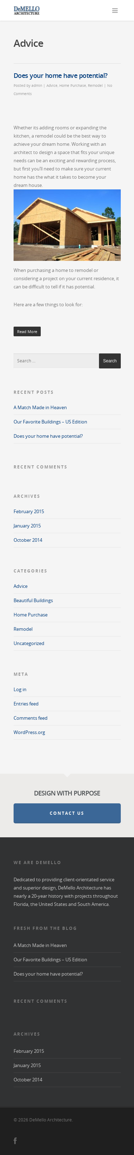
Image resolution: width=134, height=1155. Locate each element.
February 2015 (29, 511)
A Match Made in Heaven (40, 407)
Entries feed (26, 703)
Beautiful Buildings (33, 600)
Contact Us (67, 813)
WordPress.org (29, 732)
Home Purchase (72, 85)
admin (36, 85)
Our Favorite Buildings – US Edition (50, 421)
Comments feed (31, 718)
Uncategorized (29, 643)
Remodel (95, 85)
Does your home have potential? (61, 75)
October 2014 (28, 540)
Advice (52, 85)
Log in (20, 689)
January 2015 (27, 525)
